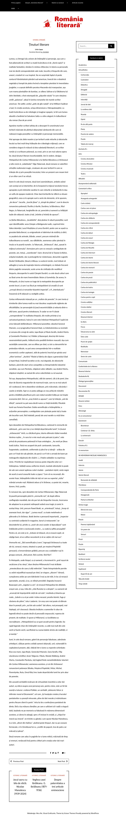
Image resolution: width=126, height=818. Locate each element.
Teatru (83, 174)
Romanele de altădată (89, 480)
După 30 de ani (86, 574)
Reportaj (82, 549)
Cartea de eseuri (87, 238)
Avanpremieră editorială (87, 183)
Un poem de (85, 529)
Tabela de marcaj (87, 144)
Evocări (81, 440)
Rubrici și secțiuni (58, 3)
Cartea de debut (87, 233)
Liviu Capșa (39, 49)
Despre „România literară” (34, 3)
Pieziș (83, 129)
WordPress (95, 813)
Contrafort (84, 80)
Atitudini (82, 179)
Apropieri (84, 193)
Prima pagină (15, 3)
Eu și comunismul (85, 416)
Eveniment (82, 421)
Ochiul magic (83, 505)
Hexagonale (85, 495)
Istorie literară (39, 40)
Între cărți (84, 337)
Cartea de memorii (88, 267)
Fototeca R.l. (83, 445)
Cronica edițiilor (87, 302)
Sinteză (81, 564)
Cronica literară (86, 312)
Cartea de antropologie (89, 213)
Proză (81, 539)
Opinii (83, 119)
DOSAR (81, 396)
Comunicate (83, 361)
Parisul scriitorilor (87, 500)
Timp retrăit (83, 584)
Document (82, 386)
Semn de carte (86, 356)
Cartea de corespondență (90, 223)
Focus (83, 327)
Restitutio (84, 347)
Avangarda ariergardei (89, 198)
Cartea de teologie (87, 292)
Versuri (83, 534)
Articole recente (77, 3)
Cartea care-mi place (88, 208)
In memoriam (84, 450)
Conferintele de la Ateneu (88, 366)
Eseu (80, 406)
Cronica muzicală (87, 169)
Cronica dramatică (87, 159)
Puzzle (83, 139)
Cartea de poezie (87, 272)
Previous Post (18, 761)
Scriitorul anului (84, 559)
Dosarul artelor (84, 401)
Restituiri (82, 554)
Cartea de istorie (87, 258)
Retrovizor (84, 352)
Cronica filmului (86, 164)
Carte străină (85, 203)
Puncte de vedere (87, 134)
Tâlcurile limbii (84, 579)
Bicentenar (85, 426)
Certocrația (85, 75)
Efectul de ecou (86, 510)
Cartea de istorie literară (90, 263)
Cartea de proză (86, 277)
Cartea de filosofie (87, 248)
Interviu (81, 465)
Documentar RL (84, 391)
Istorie (81, 470)
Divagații (84, 90)
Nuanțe (83, 114)
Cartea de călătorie (88, 218)
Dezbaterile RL (84, 376)
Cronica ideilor (86, 307)
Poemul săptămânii (88, 524)
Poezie (81, 519)
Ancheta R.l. (83, 149)
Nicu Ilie (39, 813)
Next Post (61, 761)
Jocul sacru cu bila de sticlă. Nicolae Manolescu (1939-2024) (20, 786)
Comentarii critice (85, 188)
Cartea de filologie (87, 243)
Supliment (82, 569)
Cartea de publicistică (88, 282)
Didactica (84, 85)
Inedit (81, 460)
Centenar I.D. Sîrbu (88, 431)
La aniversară (85, 435)
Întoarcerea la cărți (88, 332)
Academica (83, 65)
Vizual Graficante (49, 813)
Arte (80, 154)
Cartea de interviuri (88, 253)
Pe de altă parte (86, 124)
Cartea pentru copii (88, 297)
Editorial (84, 94)
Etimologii (82, 411)
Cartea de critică (87, 228)
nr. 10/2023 (45, 52)
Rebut (83, 515)
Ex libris (83, 322)
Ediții (13, 8)
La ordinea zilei (86, 109)
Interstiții (84, 100)
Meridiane (82, 485)
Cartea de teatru (87, 287)
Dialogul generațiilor (86, 381)
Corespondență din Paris (90, 490)
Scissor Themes (69, 813)
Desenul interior (87, 317)
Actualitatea (83, 70)
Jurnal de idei (86, 104)
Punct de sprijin (86, 342)
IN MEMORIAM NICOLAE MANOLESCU (93, 455)
